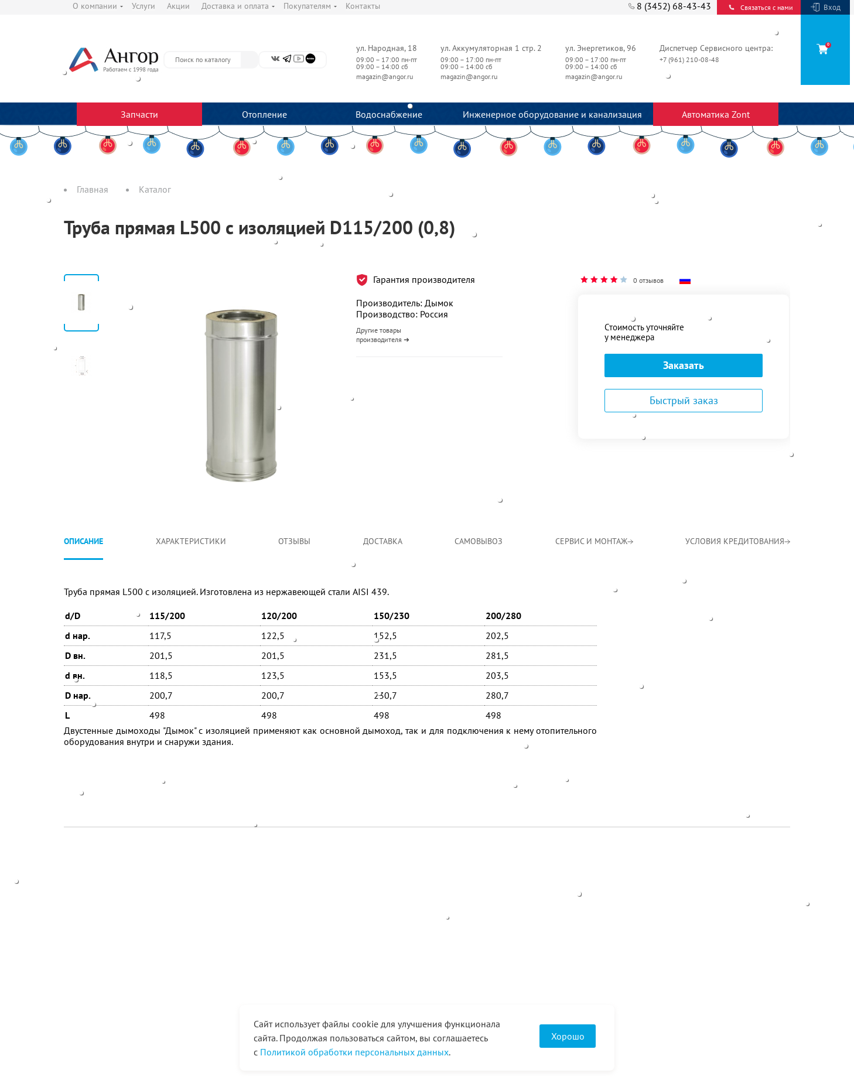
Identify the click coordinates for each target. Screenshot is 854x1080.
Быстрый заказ (684, 400)
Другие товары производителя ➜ (382, 335)
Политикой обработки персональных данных (354, 1052)
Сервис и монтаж (594, 541)
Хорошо (568, 1036)
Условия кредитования (737, 541)
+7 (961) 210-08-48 (690, 59)
